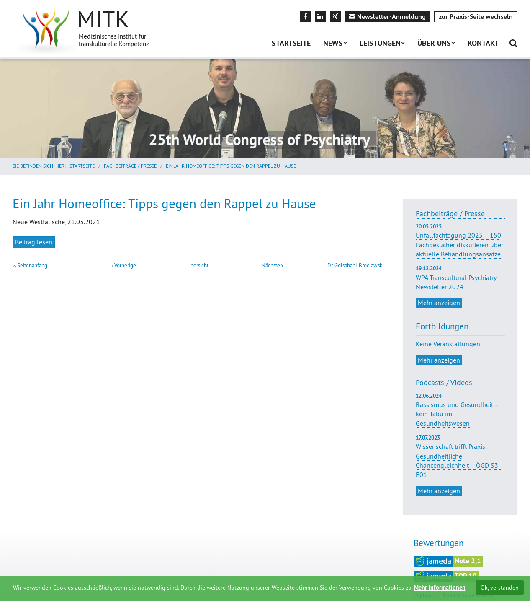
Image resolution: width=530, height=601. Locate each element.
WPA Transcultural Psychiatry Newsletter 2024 (460, 278)
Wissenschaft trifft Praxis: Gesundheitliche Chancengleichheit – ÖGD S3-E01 (458, 460)
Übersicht (197, 265)
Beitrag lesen (33, 242)
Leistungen (380, 43)
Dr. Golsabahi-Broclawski (355, 265)
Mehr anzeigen (439, 302)
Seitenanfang (32, 265)
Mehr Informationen (440, 587)
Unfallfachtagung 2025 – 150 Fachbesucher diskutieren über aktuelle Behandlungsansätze (460, 240)
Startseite (291, 43)
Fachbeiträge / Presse (130, 166)
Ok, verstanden (500, 587)
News (333, 43)
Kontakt (483, 43)
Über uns (434, 43)
